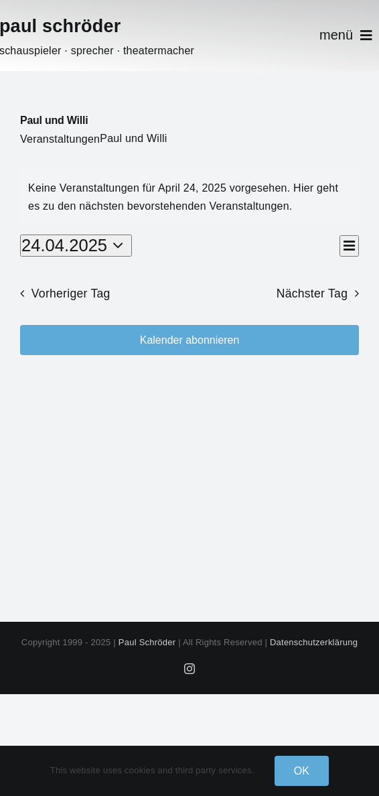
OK (302, 771)
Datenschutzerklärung (314, 642)
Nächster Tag (312, 293)
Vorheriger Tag (70, 293)
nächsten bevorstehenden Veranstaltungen (184, 206)
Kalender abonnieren (190, 340)
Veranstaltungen (60, 139)
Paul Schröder (147, 642)
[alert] (189, 197)
